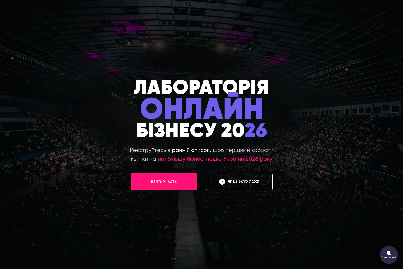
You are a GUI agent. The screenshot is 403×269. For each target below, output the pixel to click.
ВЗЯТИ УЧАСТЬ (164, 182)
